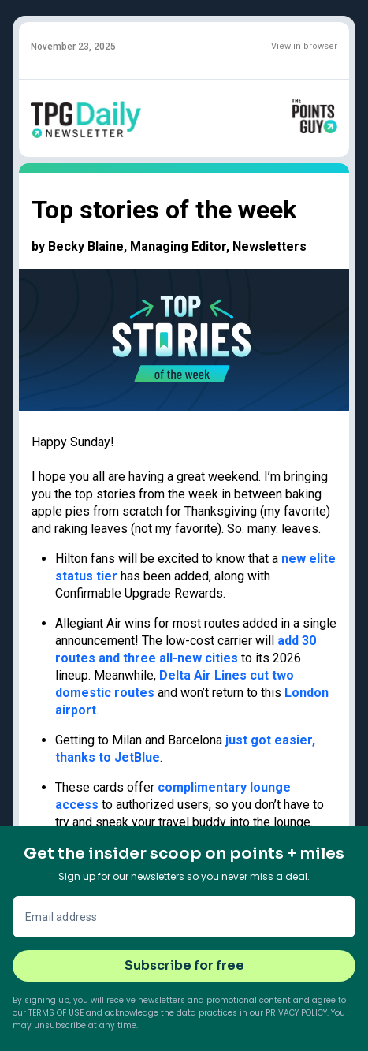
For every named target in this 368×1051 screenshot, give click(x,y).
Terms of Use (56, 1013)
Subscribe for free (184, 965)
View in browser (304, 46)
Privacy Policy (296, 1013)
